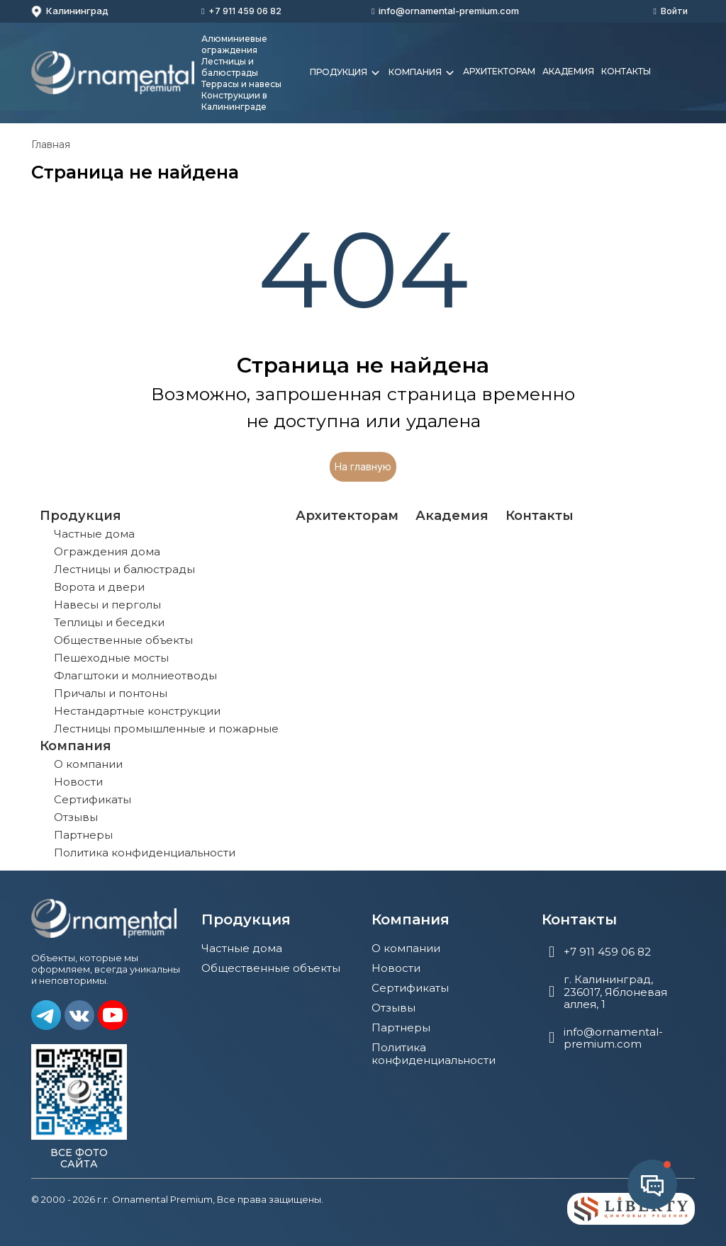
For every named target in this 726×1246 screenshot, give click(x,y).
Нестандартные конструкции (137, 711)
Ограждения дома (107, 551)
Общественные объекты (123, 640)
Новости (78, 781)
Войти (674, 11)
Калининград (69, 11)
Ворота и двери (99, 587)
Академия (568, 71)
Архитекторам (499, 71)
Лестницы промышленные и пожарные (166, 728)
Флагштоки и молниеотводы (135, 675)
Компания (422, 72)
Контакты (626, 71)
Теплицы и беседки (109, 622)
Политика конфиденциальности (144, 852)
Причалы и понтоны (110, 693)
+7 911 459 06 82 (244, 11)
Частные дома (94, 533)
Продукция (345, 72)
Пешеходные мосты (111, 657)
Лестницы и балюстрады (124, 569)
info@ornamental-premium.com (449, 10)
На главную (363, 466)
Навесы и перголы (107, 604)
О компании (88, 764)
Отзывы (76, 817)
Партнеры (83, 835)
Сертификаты (92, 799)
